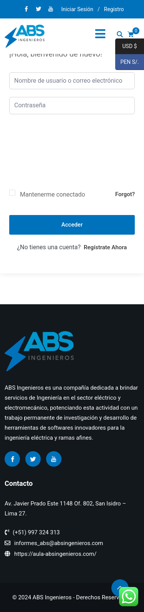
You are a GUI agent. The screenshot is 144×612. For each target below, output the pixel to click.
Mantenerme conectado (52, 194)
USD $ (126, 46)
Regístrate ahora (105, 247)
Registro (114, 9)
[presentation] (40, 158)
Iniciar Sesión (77, 9)
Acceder (72, 224)
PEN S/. (127, 62)
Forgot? (125, 194)
